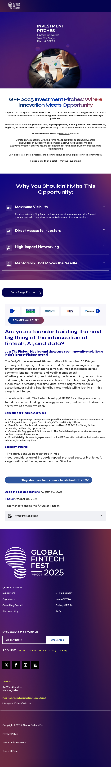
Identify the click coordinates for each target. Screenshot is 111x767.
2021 (32, 650)
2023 (52, 650)
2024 (63, 650)
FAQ (58, 611)
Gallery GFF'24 (64, 605)
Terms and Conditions (14, 742)
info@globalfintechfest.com (16, 703)
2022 (42, 650)
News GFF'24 (63, 599)
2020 (22, 650)
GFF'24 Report (64, 592)
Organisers (8, 599)
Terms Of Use (10, 750)
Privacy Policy (10, 733)
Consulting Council (12, 605)
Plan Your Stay (10, 611)
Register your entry (26, 320)
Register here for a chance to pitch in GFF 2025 (55, 480)
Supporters (8, 592)
